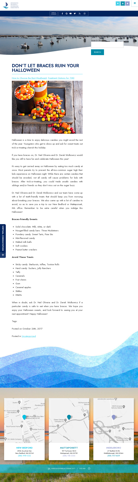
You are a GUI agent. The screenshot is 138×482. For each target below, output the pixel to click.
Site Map (82, 468)
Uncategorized (29, 336)
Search (97, 52)
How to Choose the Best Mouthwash (29, 78)
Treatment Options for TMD (61, 78)
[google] (67, 13)
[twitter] (75, 13)
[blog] (80, 13)
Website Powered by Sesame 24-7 (61, 468)
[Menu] (134, 3)
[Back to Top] (89, 468)
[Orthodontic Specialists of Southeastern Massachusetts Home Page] (11, 5)
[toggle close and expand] (3, 255)
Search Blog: (97, 40)
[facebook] (62, 13)
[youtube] (71, 13)
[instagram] (84, 13)
